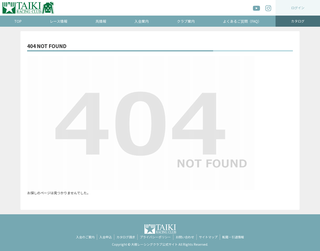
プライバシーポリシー (155, 237)
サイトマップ (208, 237)
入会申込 (105, 237)
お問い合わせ (185, 237)
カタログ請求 (125, 237)
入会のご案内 (85, 237)
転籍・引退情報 (233, 237)
